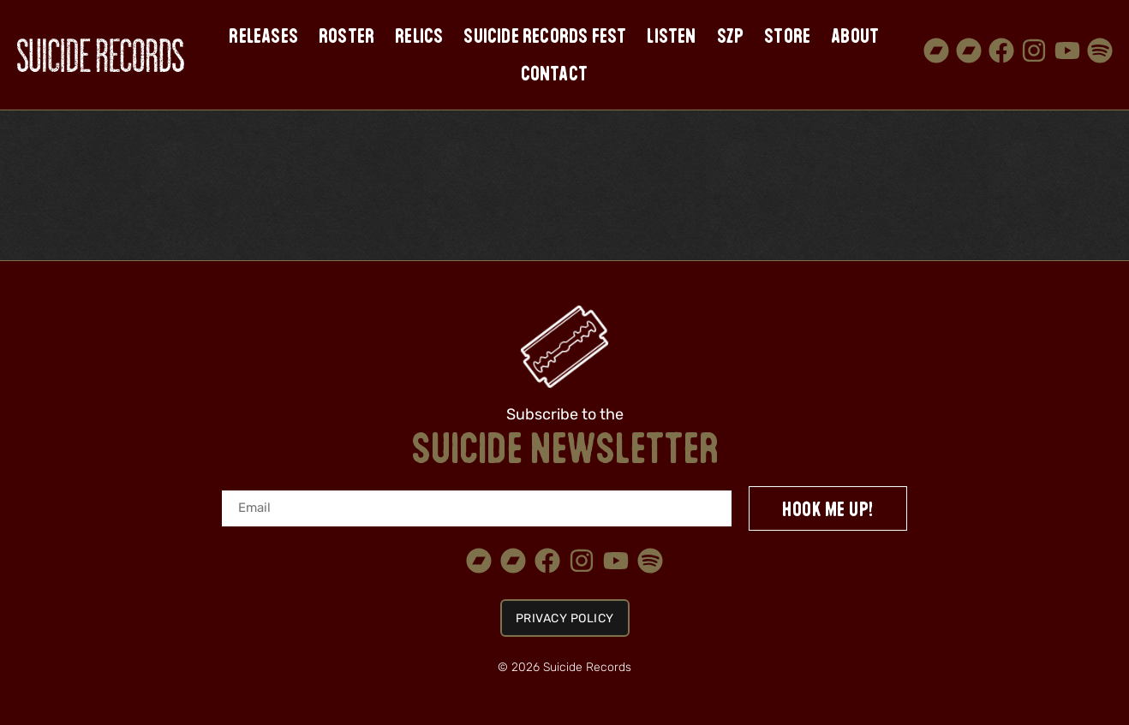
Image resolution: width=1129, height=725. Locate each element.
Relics (419, 35)
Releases (263, 35)
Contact (554, 73)
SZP (730, 35)
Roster (346, 35)
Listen (671, 35)
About (855, 35)
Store (787, 35)
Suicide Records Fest (544, 35)
